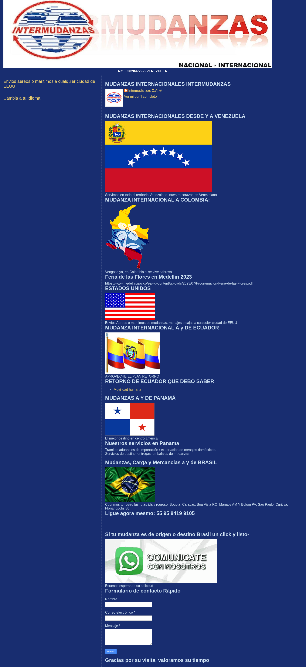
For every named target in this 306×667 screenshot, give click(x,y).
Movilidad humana (127, 389)
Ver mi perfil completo (140, 96)
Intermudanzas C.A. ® (145, 90)
